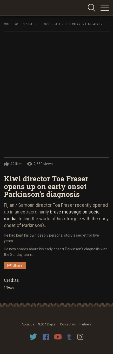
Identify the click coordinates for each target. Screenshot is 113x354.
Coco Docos (14, 24)
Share (18, 265)
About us (28, 324)
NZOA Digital (47, 324)
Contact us (68, 324)
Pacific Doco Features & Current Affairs (64, 24)
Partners (85, 324)
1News (9, 287)
